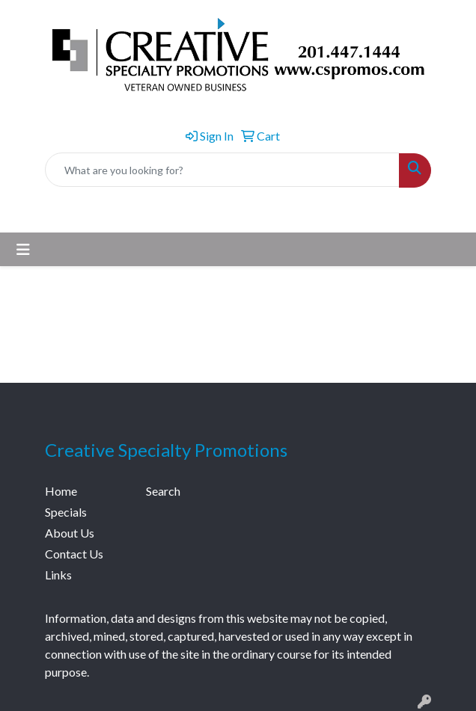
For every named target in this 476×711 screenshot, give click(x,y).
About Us (69, 533)
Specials (66, 512)
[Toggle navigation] (23, 249)
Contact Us (74, 554)
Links (58, 574)
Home (61, 491)
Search (163, 491)
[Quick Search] (222, 170)
